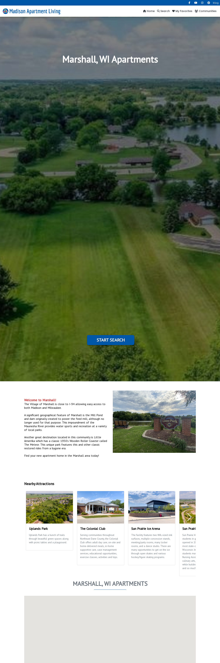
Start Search (111, 340)
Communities (205, 11)
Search (163, 11)
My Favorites (182, 11)
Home (149, 11)
